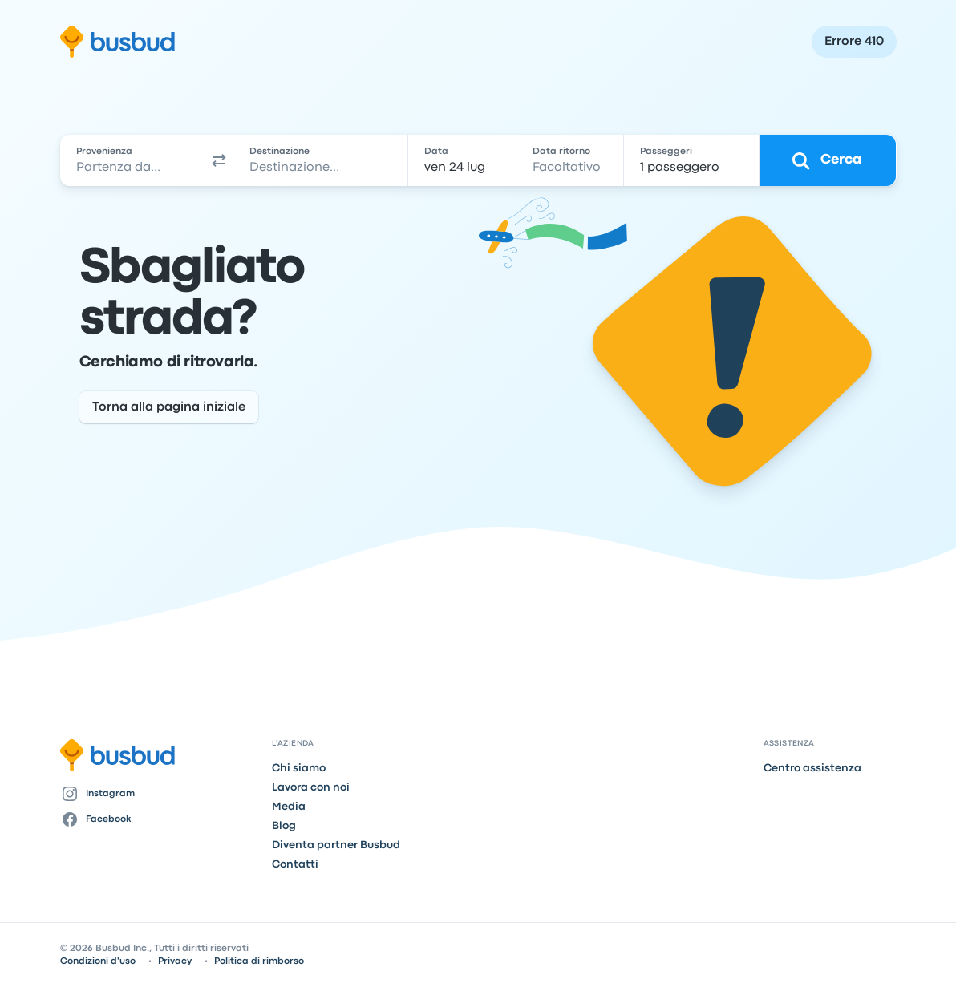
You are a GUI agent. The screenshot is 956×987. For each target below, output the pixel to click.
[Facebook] (160, 819)
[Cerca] (828, 160)
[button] (219, 160)
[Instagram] (160, 793)
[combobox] (132, 160)
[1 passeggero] (691, 160)
